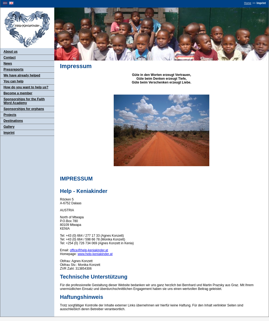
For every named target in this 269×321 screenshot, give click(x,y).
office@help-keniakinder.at (89, 250)
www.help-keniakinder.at (95, 254)
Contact (10, 57)
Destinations (13, 121)
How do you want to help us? (26, 87)
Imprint (9, 133)
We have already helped (22, 75)
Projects (10, 115)
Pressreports (13, 69)
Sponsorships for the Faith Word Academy (24, 101)
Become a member (18, 93)
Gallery (9, 127)
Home (247, 3)
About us (11, 52)
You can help (13, 81)
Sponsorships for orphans (24, 109)
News (8, 63)
